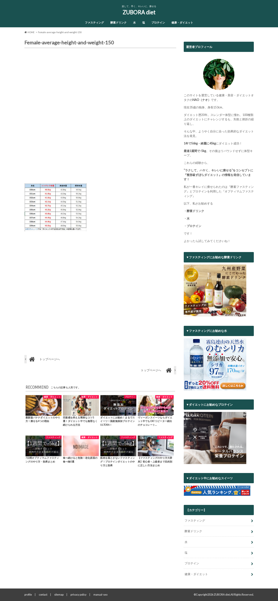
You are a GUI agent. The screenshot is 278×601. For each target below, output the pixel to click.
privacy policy (78, 594)
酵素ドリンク (118, 22)
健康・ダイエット (182, 22)
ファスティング (94, 22)
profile (28, 594)
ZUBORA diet (139, 12)
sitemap (59, 594)
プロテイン (158, 22)
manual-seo (100, 594)
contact (43, 594)
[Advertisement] (100, 117)
